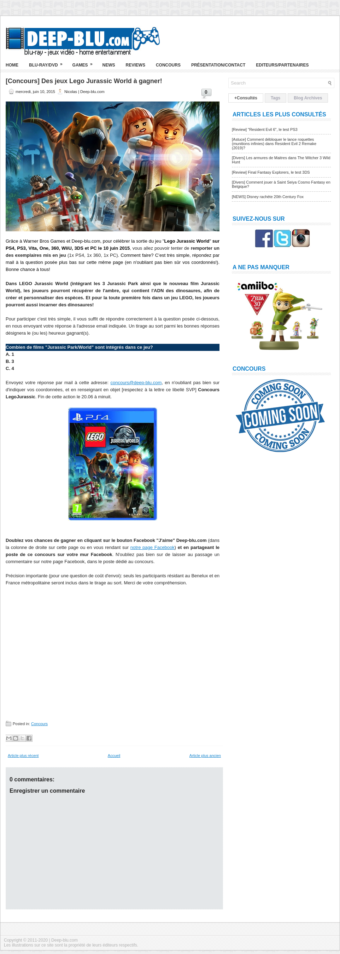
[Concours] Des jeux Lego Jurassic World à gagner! (84, 81)
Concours (168, 65)
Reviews (135, 65)
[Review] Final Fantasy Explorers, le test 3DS (271, 172)
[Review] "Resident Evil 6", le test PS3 (265, 129)
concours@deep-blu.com (136, 382)
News (108, 65)
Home (12, 65)
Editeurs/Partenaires (282, 65)
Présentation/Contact (218, 65)
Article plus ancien (205, 755)
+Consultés (245, 98)
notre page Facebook (152, 547)
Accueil (114, 755)
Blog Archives (308, 98)
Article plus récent (23, 755)
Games (84, 62)
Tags (275, 98)
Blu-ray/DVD (48, 62)
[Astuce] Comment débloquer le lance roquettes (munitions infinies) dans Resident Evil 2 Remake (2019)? (274, 143)
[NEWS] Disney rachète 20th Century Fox (268, 197)
